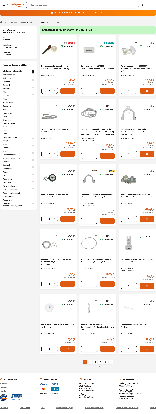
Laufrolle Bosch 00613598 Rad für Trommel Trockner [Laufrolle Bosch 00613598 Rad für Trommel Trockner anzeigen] (54, 195)
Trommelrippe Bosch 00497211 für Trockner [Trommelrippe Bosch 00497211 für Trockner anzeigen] (134, 325)
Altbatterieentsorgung (64, 408)
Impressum (4, 408)
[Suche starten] (135, 5)
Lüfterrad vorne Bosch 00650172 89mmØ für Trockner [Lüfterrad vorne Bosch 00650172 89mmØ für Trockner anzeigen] (57, 325)
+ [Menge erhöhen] (54, 91)
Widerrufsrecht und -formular (127, 408)
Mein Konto (4, 384)
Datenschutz (25, 408)
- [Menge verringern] (44, 91)
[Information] (141, 5)
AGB (43, 408)
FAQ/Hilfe (3, 387)
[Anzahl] (49, 90)
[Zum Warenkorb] (151, 5)
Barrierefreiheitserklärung (94, 408)
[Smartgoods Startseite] (15, 5)
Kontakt (3, 391)
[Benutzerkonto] (146, 5)
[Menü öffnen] (4, 5)
